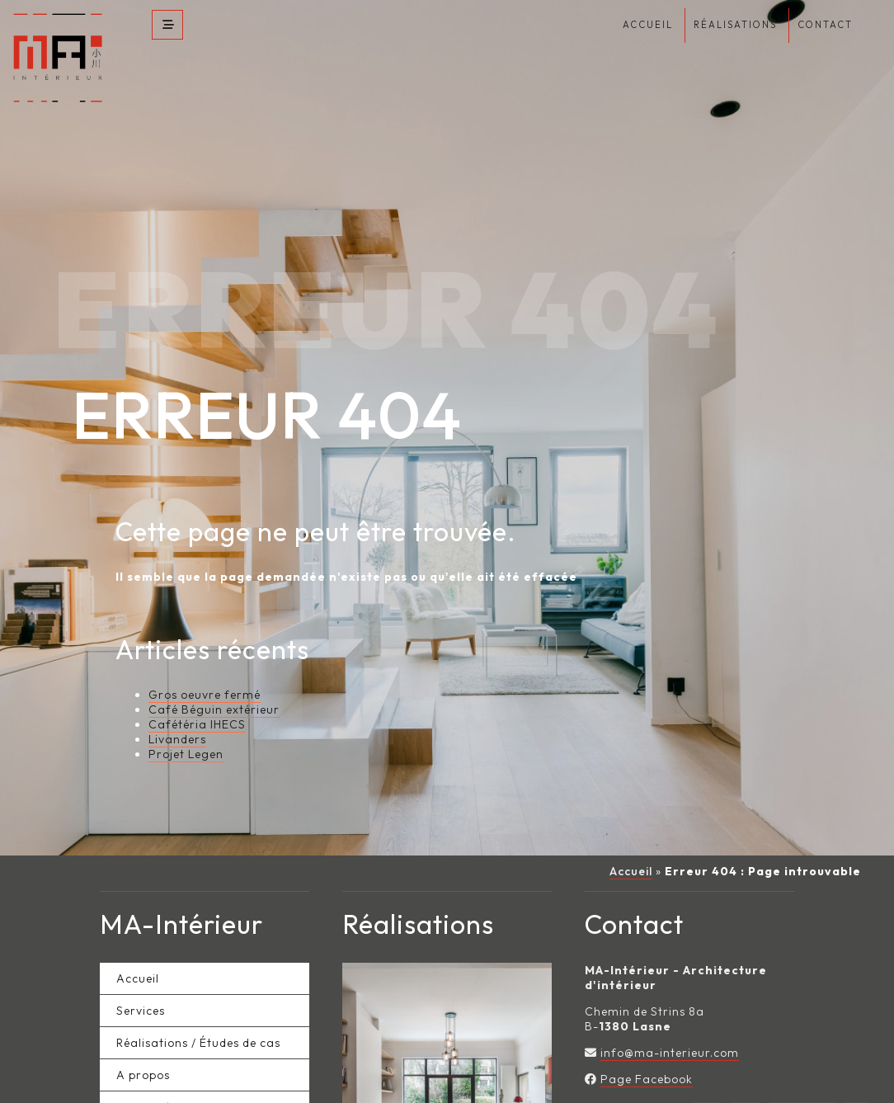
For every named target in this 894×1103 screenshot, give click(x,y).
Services (140, 988)
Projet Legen (186, 731)
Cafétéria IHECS (197, 702)
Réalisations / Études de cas (198, 1020)
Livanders (177, 716)
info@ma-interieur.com (669, 1030)
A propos (143, 1052)
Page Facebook (646, 1056)
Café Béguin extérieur (214, 687)
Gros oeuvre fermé (204, 672)
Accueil (630, 848)
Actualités (146, 1084)
